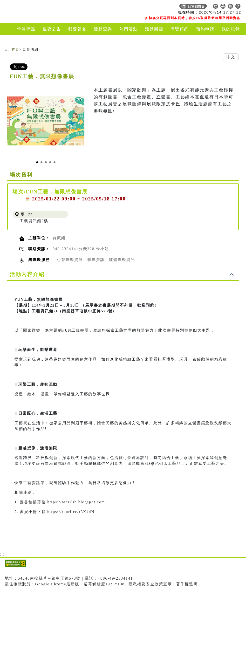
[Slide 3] (46, 162)
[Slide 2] (41, 162)
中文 (230, 57)
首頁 (15, 49)
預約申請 (205, 29)
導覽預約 (180, 29)
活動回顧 (154, 29)
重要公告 (52, 29)
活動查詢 (103, 29)
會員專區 (26, 29)
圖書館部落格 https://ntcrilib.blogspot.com (62, 502)
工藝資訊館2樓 (34, 221)
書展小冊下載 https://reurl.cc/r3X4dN (57, 512)
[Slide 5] (54, 162)
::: (7, 49)
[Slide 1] (37, 162)
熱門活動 (128, 29)
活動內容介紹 (27, 274)
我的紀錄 (231, 29)
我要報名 (77, 29)
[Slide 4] (50, 162)
